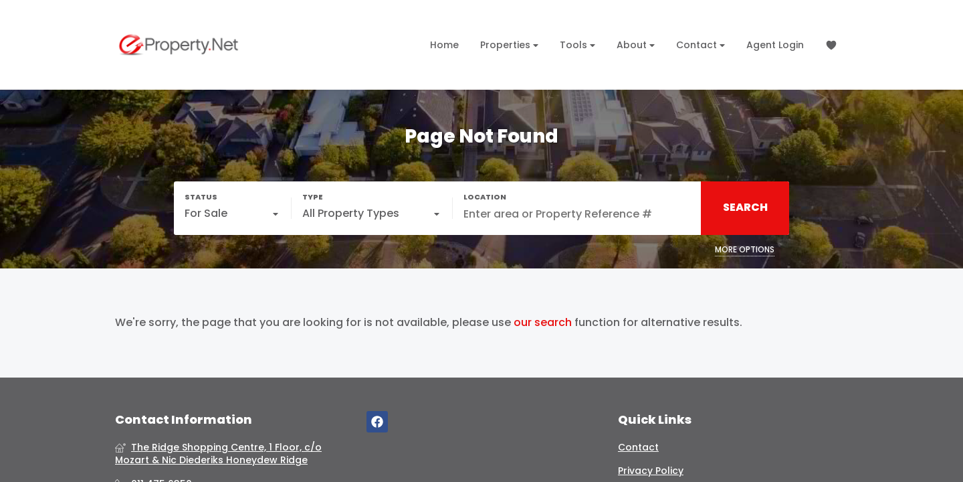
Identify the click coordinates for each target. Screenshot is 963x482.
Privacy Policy (650, 471)
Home (444, 45)
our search (543, 322)
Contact (700, 45)
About (636, 45)
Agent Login (775, 45)
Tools (577, 45)
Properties (509, 45)
